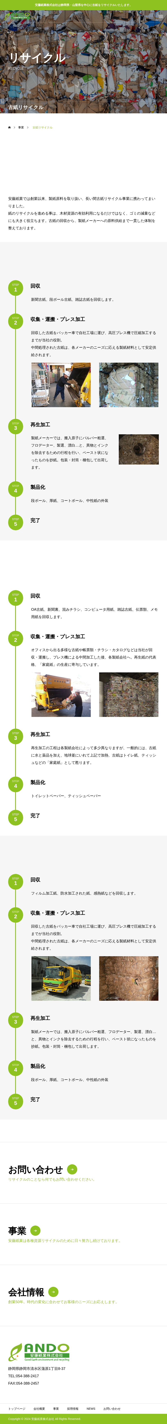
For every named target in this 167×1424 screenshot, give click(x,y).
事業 (56, 1408)
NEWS (91, 1408)
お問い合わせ (112, 1408)
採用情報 (72, 1408)
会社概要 (39, 1408)
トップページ (16, 1408)
